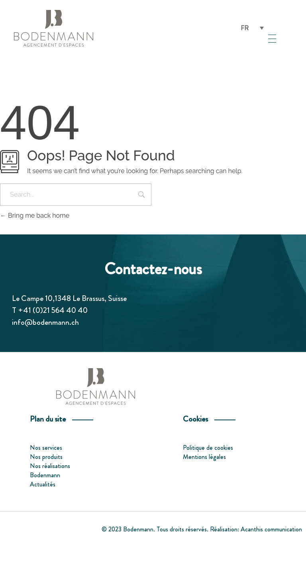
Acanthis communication (271, 529)
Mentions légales (204, 456)
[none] (252, 28)
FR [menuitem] (245, 27)
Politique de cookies (208, 447)
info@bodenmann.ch (45, 322)
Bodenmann (45, 475)
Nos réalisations (50, 465)
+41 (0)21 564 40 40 (53, 310)
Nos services (46, 447)
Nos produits (46, 456)
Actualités (42, 484)
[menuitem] (252, 28)
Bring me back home (34, 215)
